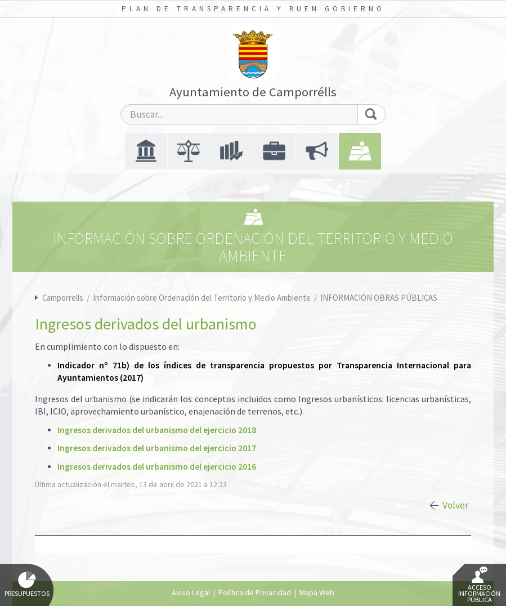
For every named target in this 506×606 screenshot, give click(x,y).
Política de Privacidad (254, 592)
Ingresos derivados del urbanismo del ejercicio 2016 (156, 466)
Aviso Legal (191, 592)
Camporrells (62, 297)
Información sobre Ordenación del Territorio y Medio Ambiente (202, 297)
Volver (455, 505)
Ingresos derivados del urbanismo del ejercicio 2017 (156, 448)
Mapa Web (316, 592)
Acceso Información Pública (479, 585)
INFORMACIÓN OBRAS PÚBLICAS (378, 297)
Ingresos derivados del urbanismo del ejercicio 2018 (156, 430)
